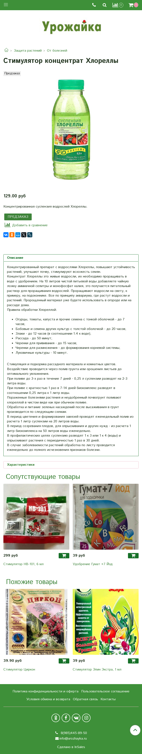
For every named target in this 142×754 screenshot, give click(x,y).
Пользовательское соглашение (105, 691)
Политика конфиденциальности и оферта (45, 691)
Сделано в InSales (71, 747)
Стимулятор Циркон (19, 669)
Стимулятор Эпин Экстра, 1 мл (97, 669)
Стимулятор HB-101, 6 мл (23, 564)
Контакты (108, 699)
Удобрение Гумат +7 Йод (93, 564)
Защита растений (28, 50)
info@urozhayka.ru (73, 738)
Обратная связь (85, 699)
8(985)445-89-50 (73, 733)
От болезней (57, 50)
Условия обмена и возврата (48, 699)
